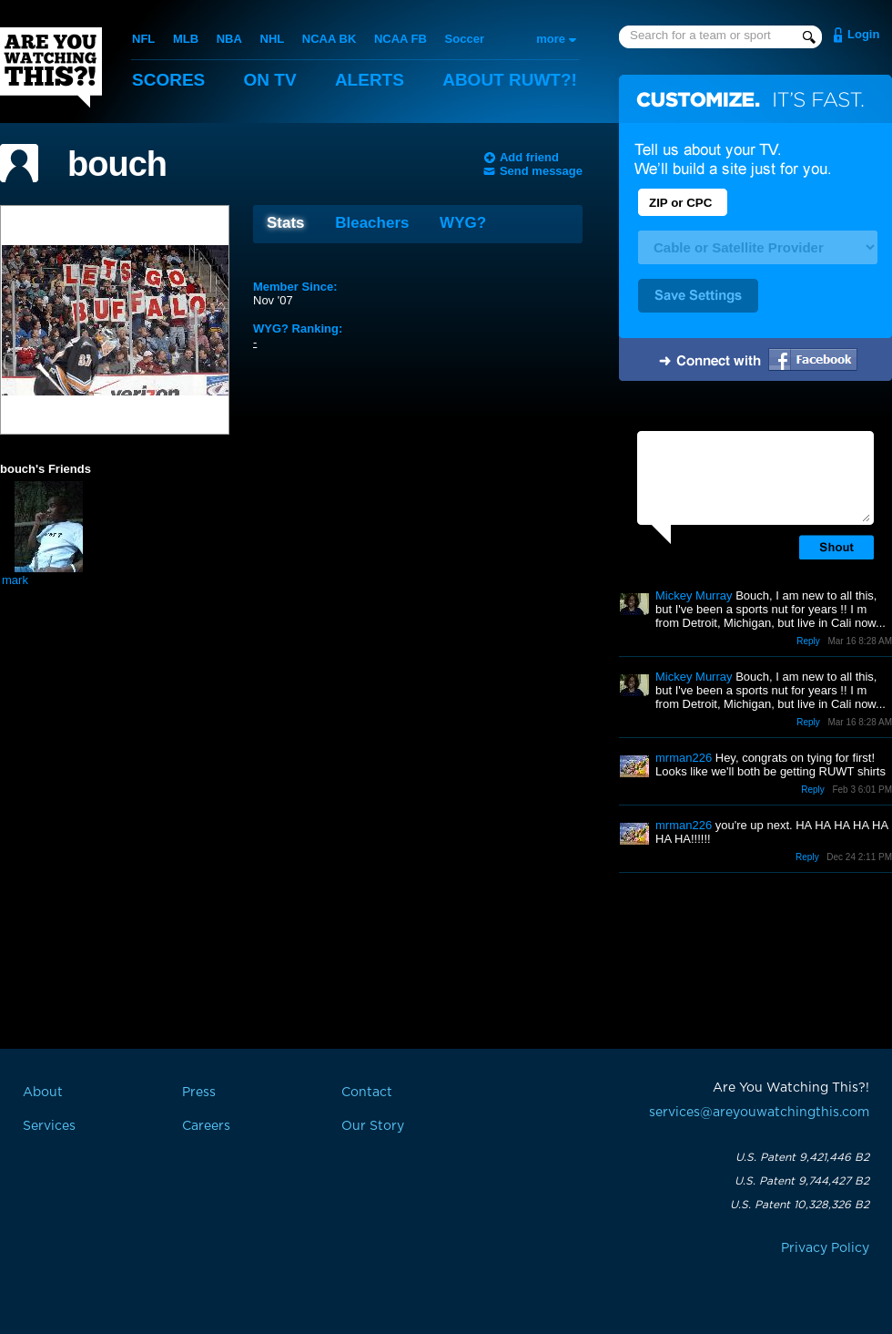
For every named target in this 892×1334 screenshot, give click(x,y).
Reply (808, 641)
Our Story (372, 1126)
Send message (541, 171)
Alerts (369, 79)
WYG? (463, 222)
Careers (206, 1126)
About (509, 79)
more (550, 39)
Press (199, 1092)
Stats (286, 222)
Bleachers (372, 222)
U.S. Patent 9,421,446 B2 (802, 1157)
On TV (270, 79)
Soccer (464, 39)
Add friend (529, 157)
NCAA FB (400, 39)
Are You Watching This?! (51, 67)
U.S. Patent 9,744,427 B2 (802, 1180)
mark (15, 580)
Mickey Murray (694, 595)
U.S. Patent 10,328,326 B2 (799, 1204)
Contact (366, 1092)
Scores (168, 79)
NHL (272, 39)
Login (863, 34)
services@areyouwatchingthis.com (759, 1112)
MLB (185, 39)
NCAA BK (329, 39)
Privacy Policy (825, 1248)
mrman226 (683, 757)
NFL (143, 39)
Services (49, 1126)
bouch (117, 164)
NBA (229, 39)
